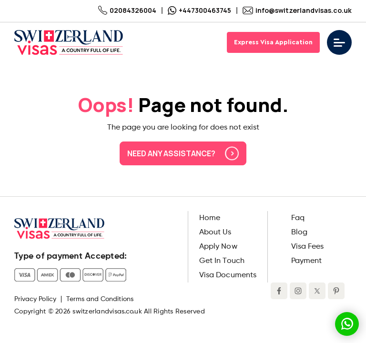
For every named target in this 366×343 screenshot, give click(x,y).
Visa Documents (227, 275)
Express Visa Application (273, 42)
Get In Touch (221, 261)
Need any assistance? (183, 153)
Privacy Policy (35, 299)
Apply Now (218, 247)
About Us (215, 232)
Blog (299, 232)
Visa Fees (307, 247)
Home (209, 218)
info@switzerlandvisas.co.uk (297, 10)
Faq (298, 218)
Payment (306, 261)
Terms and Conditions (99, 299)
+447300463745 (199, 10)
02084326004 (127, 10)
